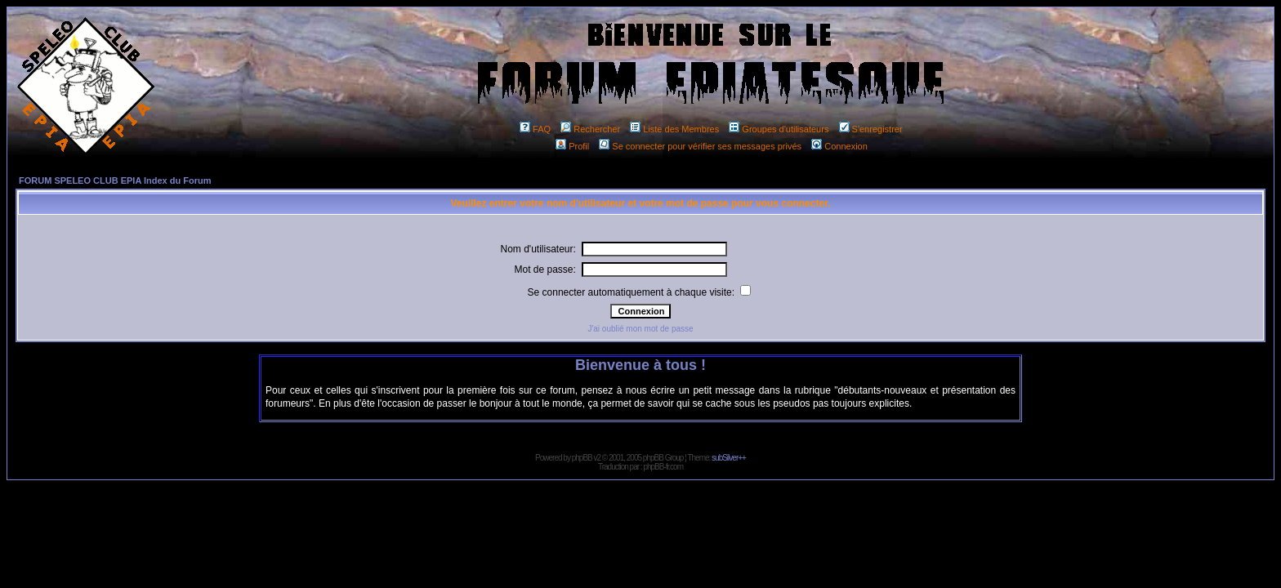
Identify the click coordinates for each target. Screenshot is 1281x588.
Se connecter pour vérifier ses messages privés (700, 146)
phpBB (582, 457)
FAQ (535, 129)
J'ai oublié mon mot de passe (640, 328)
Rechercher (590, 129)
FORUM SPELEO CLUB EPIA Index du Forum (115, 180)
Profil (572, 146)
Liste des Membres (674, 129)
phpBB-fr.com (663, 466)
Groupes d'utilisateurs (778, 129)
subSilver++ (729, 457)
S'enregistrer (871, 129)
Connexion (839, 146)
